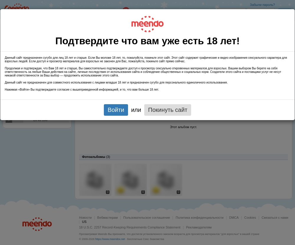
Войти (116, 110)
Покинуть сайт (167, 110)
